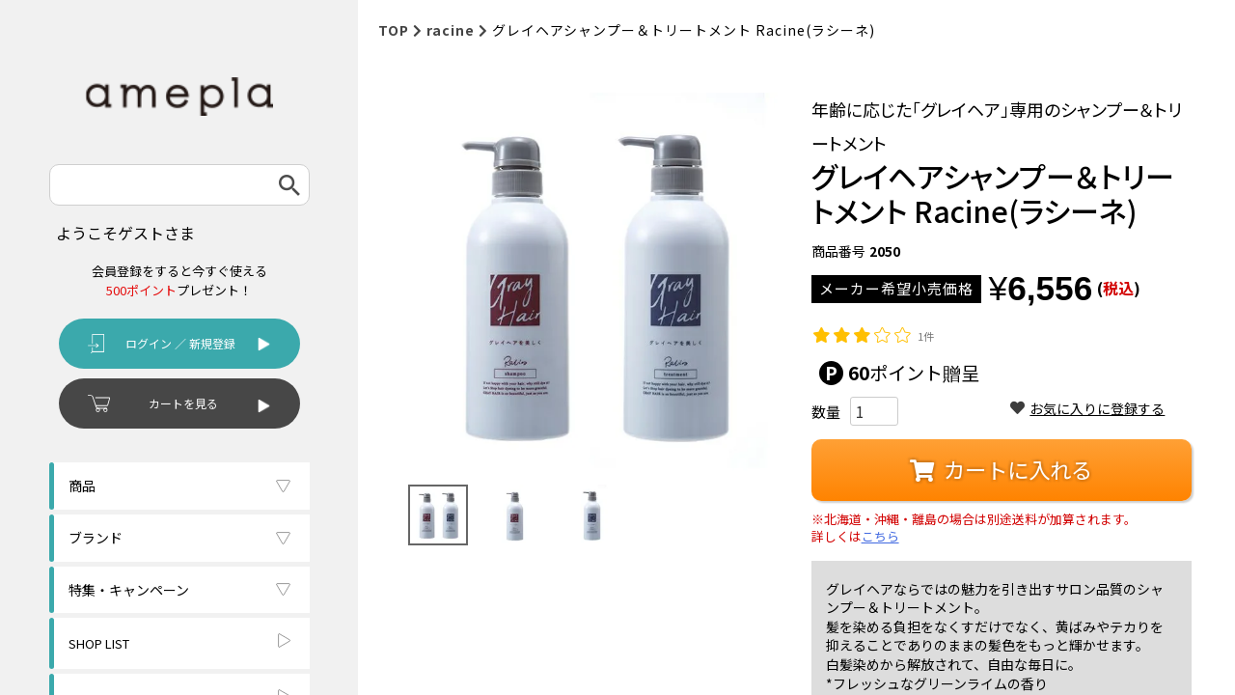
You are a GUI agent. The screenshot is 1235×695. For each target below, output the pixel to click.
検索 (289, 185)
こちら (880, 536)
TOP (393, 30)
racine (450, 30)
